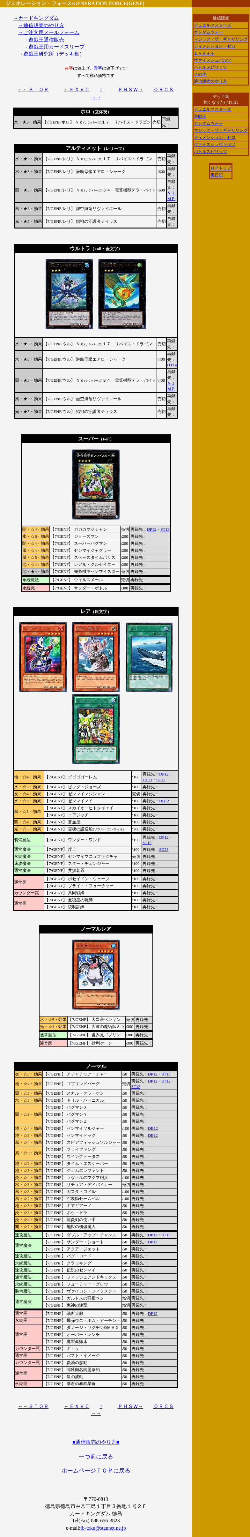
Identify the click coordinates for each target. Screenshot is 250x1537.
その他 (200, 74)
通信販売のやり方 (210, 81)
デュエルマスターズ (212, 25)
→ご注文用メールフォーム (48, 32)
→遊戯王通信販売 (43, 39)
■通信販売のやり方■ (95, 1442)
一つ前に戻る (96, 1456)
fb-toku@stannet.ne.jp (103, 1528)
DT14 (172, 365)
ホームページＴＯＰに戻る (96, 1470)
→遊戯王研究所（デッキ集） (51, 53)
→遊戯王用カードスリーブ (54, 46)
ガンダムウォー (208, 32)
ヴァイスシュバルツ (212, 60)
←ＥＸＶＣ (77, 89)
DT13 (147, 779)
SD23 (164, 849)
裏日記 (216, 175)
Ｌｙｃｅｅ (204, 53)
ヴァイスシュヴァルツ (214, 144)
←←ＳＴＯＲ (33, 89)
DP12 (152, 529)
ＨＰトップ (220, 168)
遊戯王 (200, 116)
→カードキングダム (36, 18)
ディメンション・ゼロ (214, 46)
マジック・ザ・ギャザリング (221, 39)
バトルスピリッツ (210, 67)
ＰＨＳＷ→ (130, 89)
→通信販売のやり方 (41, 25)
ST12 (160, 779)
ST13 (164, 529)
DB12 (164, 800)
